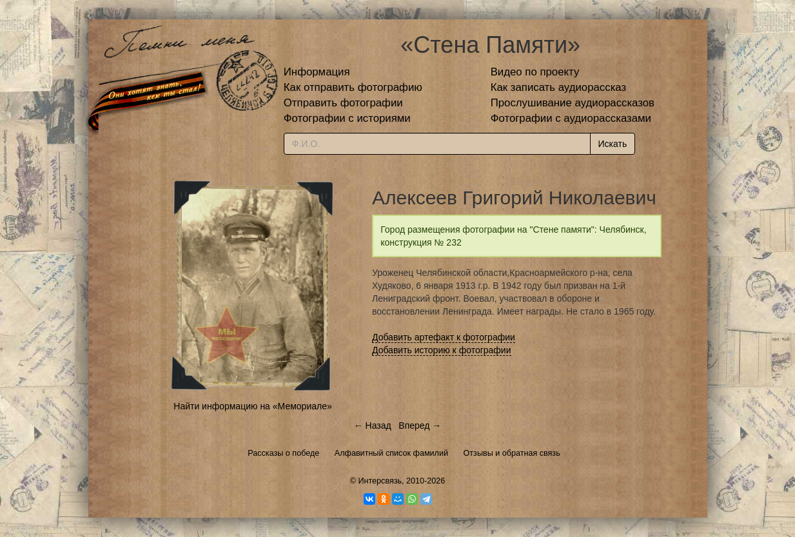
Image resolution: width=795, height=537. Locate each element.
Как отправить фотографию (353, 87)
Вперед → (419, 425)
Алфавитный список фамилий (391, 453)
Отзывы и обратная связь (512, 453)
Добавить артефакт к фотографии (443, 337)
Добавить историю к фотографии (441, 350)
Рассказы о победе (283, 453)
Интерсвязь (380, 480)
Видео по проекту (535, 72)
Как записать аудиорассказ (559, 87)
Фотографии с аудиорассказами (571, 118)
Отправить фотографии (343, 103)
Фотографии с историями (347, 118)
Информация (317, 72)
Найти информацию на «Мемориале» (252, 406)
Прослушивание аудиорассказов (572, 103)
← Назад (372, 425)
